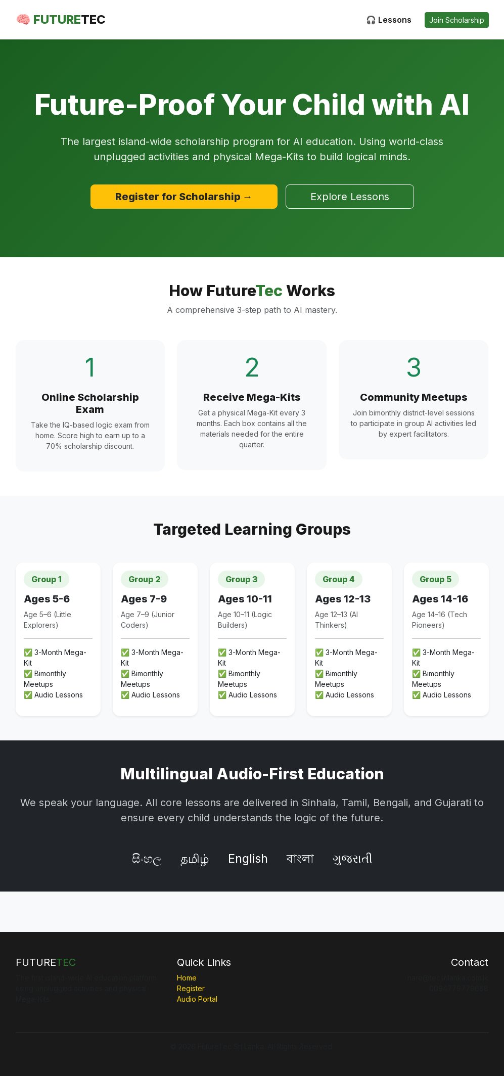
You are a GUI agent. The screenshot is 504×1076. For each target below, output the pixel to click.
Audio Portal (197, 999)
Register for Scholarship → (184, 197)
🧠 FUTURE (61, 19)
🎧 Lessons (388, 20)
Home (187, 977)
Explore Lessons (349, 197)
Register (191, 988)
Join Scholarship (456, 20)
